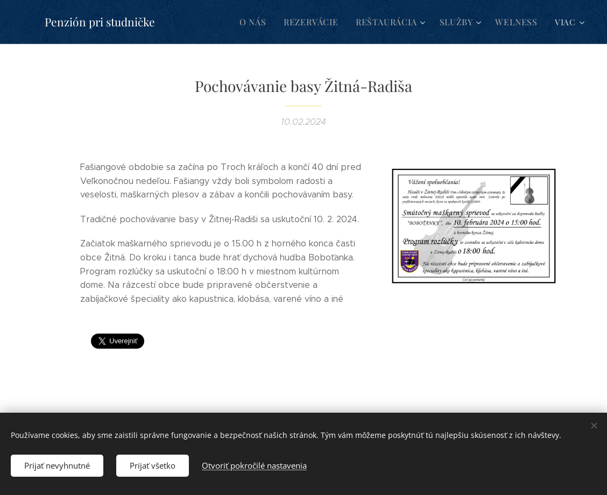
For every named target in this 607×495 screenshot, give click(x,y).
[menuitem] (264, 22)
